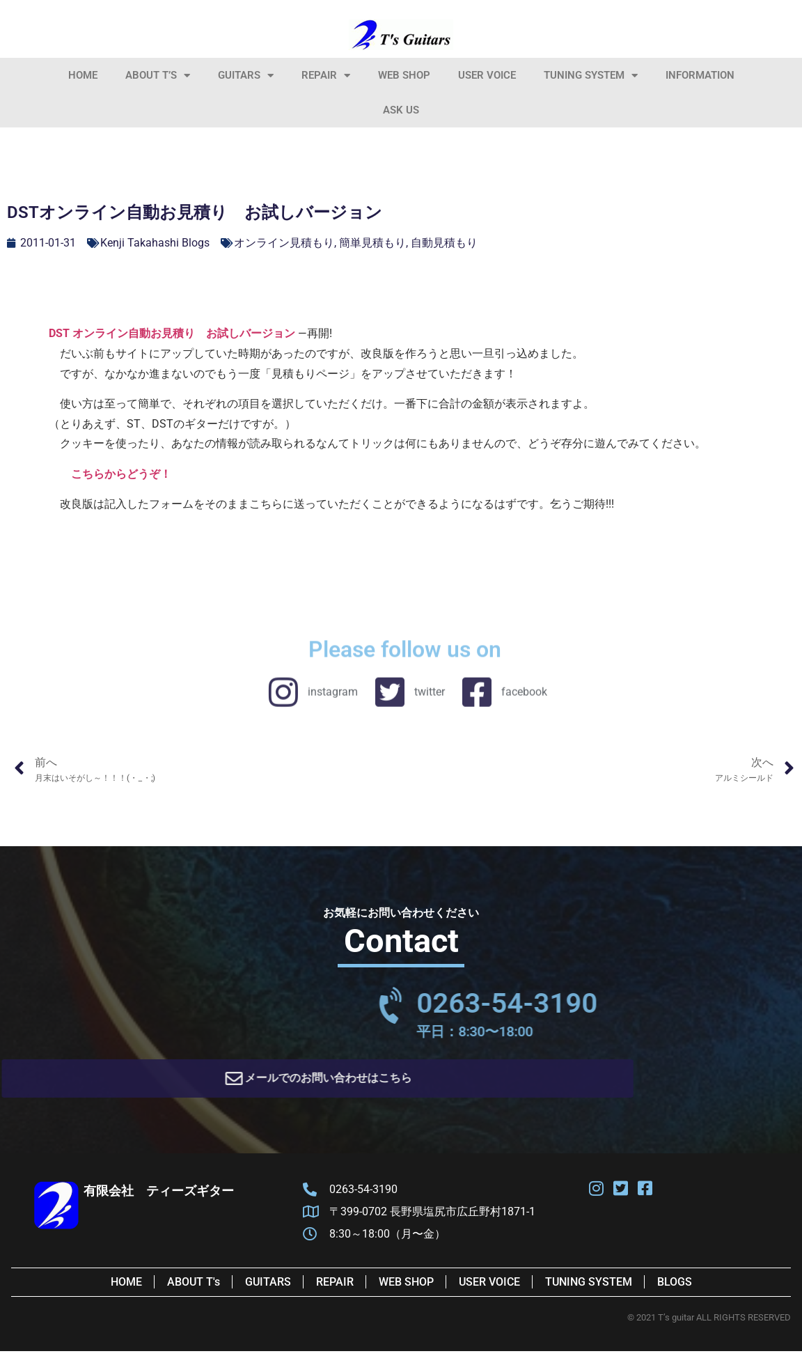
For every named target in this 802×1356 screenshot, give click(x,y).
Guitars (246, 75)
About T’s (157, 75)
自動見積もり (444, 242)
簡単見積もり (372, 242)
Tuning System (591, 75)
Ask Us (401, 110)
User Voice (487, 75)
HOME (82, 75)
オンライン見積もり (284, 242)
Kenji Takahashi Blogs (155, 242)
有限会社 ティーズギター (159, 1195)
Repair (325, 75)
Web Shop (404, 75)
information (700, 75)
